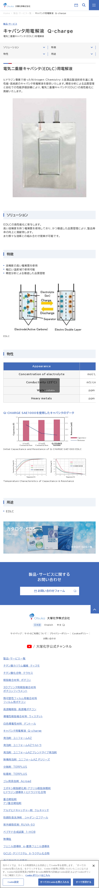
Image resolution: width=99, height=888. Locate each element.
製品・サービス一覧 (14, 658)
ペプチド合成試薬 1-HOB (19, 832)
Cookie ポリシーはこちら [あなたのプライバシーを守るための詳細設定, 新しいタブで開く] (37, 876)
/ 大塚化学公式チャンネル (52, 646)
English (49, 625)
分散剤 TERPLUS (15, 767)
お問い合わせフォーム (55, 591)
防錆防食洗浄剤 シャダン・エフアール (25, 817)
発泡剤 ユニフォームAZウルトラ (22, 745)
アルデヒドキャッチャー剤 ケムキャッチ (26, 810)
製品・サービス (10, 24)
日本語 (37, 625)
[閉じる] (93, 867)
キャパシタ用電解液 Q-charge (22, 731)
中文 (61, 625)
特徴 (72, 47)
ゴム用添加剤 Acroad (17, 781)
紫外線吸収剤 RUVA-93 (19, 824)
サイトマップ (16, 633)
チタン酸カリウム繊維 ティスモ (21, 665)
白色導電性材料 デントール (19, 723)
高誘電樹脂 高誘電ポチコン (19, 709)
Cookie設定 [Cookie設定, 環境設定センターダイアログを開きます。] (13, 883)
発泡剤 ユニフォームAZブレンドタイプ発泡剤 (30, 752)
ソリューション (24, 47)
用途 (72, 54)
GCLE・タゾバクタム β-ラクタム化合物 (26, 853)
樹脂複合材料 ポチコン (17, 680)
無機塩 (7, 839)
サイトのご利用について (35, 633)
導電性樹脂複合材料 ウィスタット (23, 716)
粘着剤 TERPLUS (15, 774)
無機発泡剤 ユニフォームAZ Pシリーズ (26, 759)
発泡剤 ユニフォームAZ (17, 738)
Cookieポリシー (80, 633)
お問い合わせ (49, 638)
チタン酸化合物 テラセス (18, 673)
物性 (24, 54)
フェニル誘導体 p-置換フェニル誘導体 (26, 846)
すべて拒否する (83, 883)
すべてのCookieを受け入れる (54, 883)
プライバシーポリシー (59, 633)
